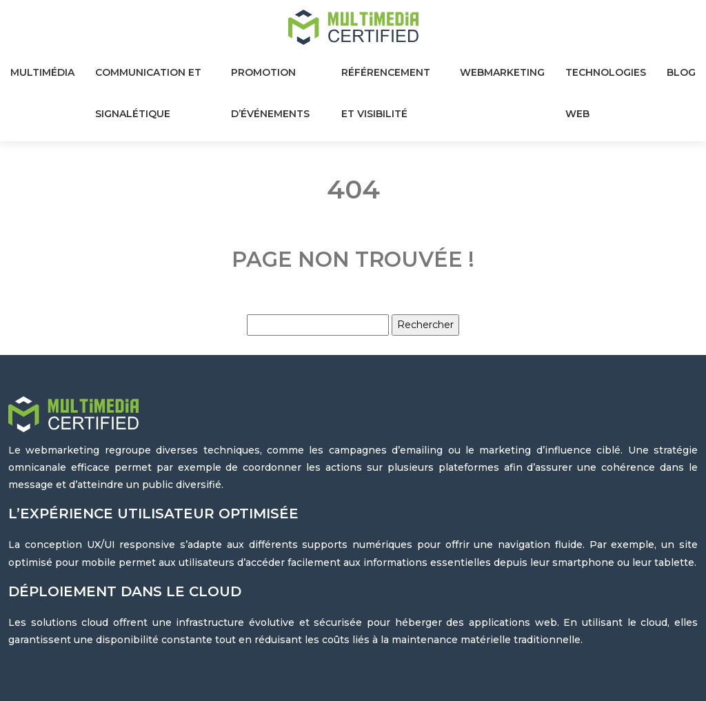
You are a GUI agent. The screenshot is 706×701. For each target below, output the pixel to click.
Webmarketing (502, 72)
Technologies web (605, 93)
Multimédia (42, 72)
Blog (681, 72)
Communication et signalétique (148, 93)
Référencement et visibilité (385, 93)
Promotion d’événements (270, 93)
